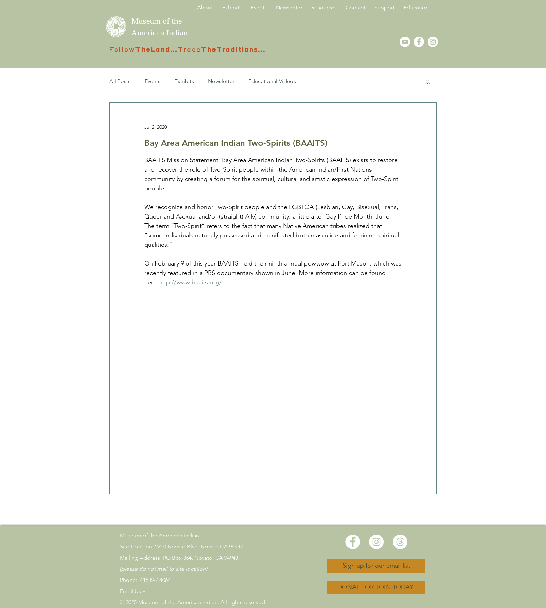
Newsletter (221, 81)
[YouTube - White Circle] (405, 42)
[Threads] (400, 542)
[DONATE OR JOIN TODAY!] (376, 587)
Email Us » (132, 591)
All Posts (120, 81)
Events (153, 81)
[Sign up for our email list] (376, 566)
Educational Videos (272, 81)
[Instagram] (433, 42)
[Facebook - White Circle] (419, 42)
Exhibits (184, 81)
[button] (427, 81)
